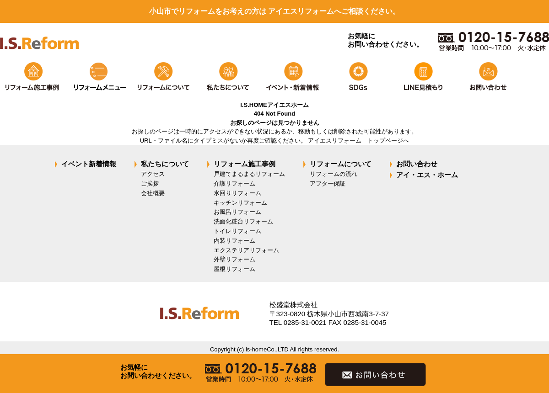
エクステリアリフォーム (246, 250)
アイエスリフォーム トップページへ (358, 140)
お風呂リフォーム (237, 211)
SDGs (357, 76)
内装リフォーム (234, 240)
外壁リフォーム (234, 259)
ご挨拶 (150, 183)
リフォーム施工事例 (32, 76)
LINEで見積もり (422, 76)
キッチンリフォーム (240, 202)
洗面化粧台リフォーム (243, 221)
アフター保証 (327, 183)
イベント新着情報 (88, 164)
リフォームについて (162, 76)
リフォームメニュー (97, 76)
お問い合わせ (487, 76)
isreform (39, 49)
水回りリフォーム (237, 193)
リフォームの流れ (333, 173)
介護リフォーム (234, 183)
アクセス (153, 173)
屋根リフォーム (234, 269)
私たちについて (227, 76)
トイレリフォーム (237, 231)
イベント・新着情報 (292, 76)
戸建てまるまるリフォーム (249, 173)
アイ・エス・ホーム (427, 175)
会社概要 (153, 193)
